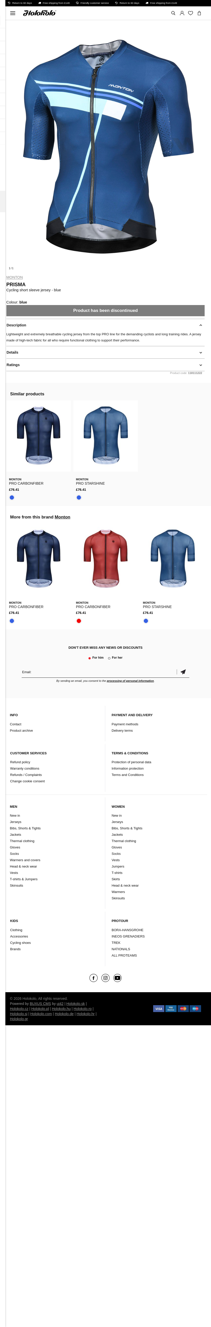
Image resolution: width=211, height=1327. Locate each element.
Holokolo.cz (19, 1009)
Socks (14, 854)
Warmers (118, 892)
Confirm (183, 672)
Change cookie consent (27, 781)
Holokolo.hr (85, 1014)
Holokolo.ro (83, 1009)
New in (15, 815)
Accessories (19, 936)
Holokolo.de (64, 1014)
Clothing (16, 930)
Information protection (128, 768)
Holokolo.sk (75, 1004)
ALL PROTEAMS (124, 955)
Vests (14, 873)
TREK (116, 943)
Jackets (15, 834)
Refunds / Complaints (26, 775)
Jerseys (15, 822)
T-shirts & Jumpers (23, 879)
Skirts (116, 879)
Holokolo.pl (40, 1009)
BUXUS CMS (40, 1004)
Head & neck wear (23, 866)
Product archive (21, 730)
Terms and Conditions (128, 775)
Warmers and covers (25, 860)
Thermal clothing (22, 841)
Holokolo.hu (61, 1009)
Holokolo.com (41, 1014)
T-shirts (117, 873)
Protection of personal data (131, 762)
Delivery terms (122, 730)
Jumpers (118, 866)
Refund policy (20, 762)
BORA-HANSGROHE (127, 930)
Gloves (15, 847)
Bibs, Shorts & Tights (25, 828)
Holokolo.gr (19, 1019)
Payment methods (125, 724)
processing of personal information (130, 680)
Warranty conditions (24, 768)
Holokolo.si (18, 1014)
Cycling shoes (20, 943)
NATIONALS (121, 949)
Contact (15, 724)
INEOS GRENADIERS (128, 936)
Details (12, 352)
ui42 (60, 1004)
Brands (15, 949)
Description (16, 325)
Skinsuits (16, 885)
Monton (14, 277)
